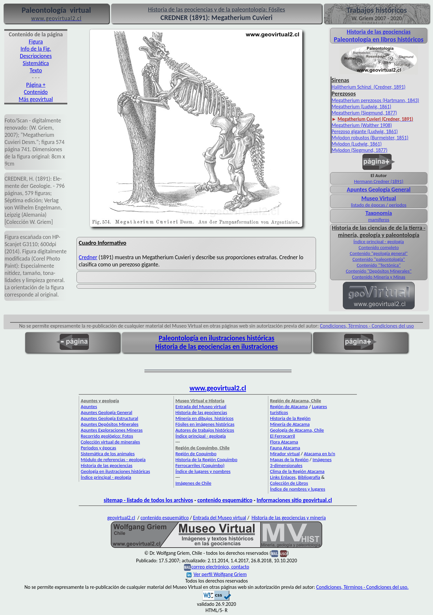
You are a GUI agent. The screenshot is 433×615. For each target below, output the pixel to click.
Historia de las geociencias (106, 465)
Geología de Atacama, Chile (297, 430)
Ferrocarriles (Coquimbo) (200, 465)
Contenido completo (378, 247)
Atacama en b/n (319, 454)
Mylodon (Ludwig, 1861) (357, 144)
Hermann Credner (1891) (378, 181)
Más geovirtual (36, 99)
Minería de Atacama (289, 424)
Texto (36, 70)
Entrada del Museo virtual (200, 406)
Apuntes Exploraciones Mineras (111, 430)
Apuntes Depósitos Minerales (110, 424)
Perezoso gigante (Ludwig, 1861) (365, 131)
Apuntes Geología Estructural (109, 418)
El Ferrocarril (282, 436)
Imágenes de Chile (193, 483)
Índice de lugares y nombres (203, 471)
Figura (36, 41)
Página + (35, 84)
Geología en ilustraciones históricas (115, 471)
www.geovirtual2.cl (218, 388)
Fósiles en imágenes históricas (205, 424)
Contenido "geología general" (379, 253)
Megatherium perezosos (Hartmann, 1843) (375, 100)
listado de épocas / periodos (379, 205)
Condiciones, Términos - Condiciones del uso (367, 326)
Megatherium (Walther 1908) (362, 125)
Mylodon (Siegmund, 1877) (360, 150)
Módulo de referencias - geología (113, 459)
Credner (88, 257)
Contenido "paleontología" (378, 259)
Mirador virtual (285, 454)
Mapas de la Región (289, 459)
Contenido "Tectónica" (379, 265)
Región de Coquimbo (196, 454)
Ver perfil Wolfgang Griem (217, 574)
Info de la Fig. (36, 48)
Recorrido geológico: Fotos (107, 436)
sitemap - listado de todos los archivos (148, 500)
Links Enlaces (282, 477)
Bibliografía (309, 477)
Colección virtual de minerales (110, 442)
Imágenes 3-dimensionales (300, 462)
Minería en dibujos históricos (204, 418)
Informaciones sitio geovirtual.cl (294, 500)
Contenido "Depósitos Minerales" (378, 271)
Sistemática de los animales (108, 454)
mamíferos (378, 220)
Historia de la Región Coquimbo (206, 459)
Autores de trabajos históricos (204, 430)
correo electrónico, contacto (220, 567)
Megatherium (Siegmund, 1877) (364, 113)
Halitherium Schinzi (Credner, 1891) (369, 87)
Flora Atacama (284, 442)
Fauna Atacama (285, 448)
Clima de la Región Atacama (297, 471)
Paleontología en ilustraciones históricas (217, 338)
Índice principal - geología (379, 241)
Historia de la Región (290, 418)
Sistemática (36, 63)
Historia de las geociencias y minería (289, 518)
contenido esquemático (224, 500)
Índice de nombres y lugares (297, 489)
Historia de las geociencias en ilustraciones (216, 346)
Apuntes (89, 406)
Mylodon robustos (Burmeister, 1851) (370, 138)
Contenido (36, 92)
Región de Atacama (289, 406)
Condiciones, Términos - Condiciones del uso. (362, 587)
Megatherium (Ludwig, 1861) (361, 106)
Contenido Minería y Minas (378, 277)
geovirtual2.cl (121, 518)
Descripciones (36, 56)
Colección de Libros (289, 483)
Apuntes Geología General (106, 412)
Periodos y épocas (98, 448)
